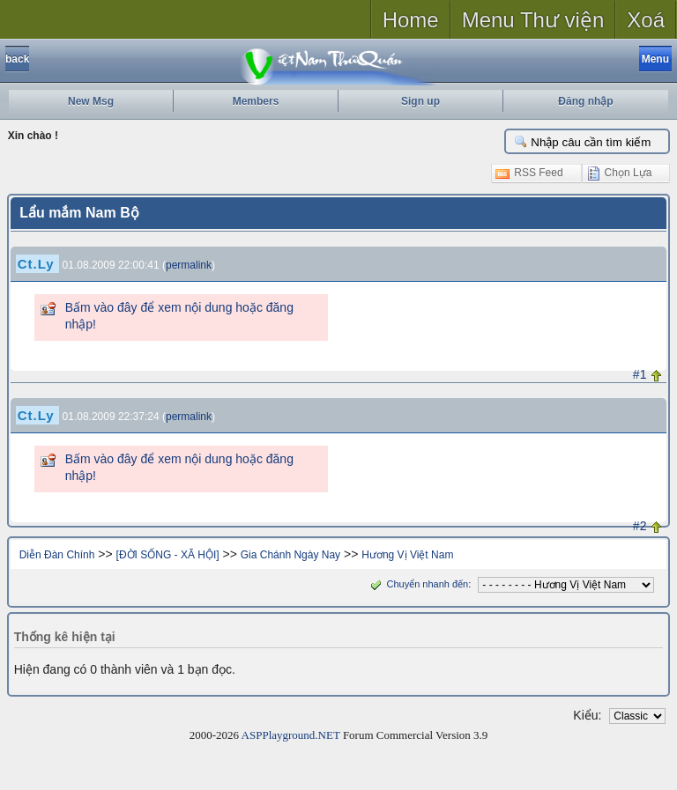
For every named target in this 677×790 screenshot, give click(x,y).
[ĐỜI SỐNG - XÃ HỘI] (167, 555)
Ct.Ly (36, 263)
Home (411, 20)
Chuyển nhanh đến (417, 584)
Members (256, 101)
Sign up (420, 101)
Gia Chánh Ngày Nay (290, 555)
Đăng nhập (585, 101)
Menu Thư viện (533, 20)
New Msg (91, 101)
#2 (640, 526)
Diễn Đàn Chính (57, 555)
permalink (189, 265)
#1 (640, 374)
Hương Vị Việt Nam (407, 555)
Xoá (646, 20)
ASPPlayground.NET (291, 735)
